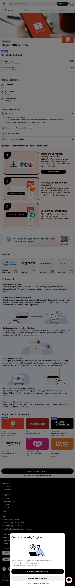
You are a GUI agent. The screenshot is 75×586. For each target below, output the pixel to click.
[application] (69, 580)
